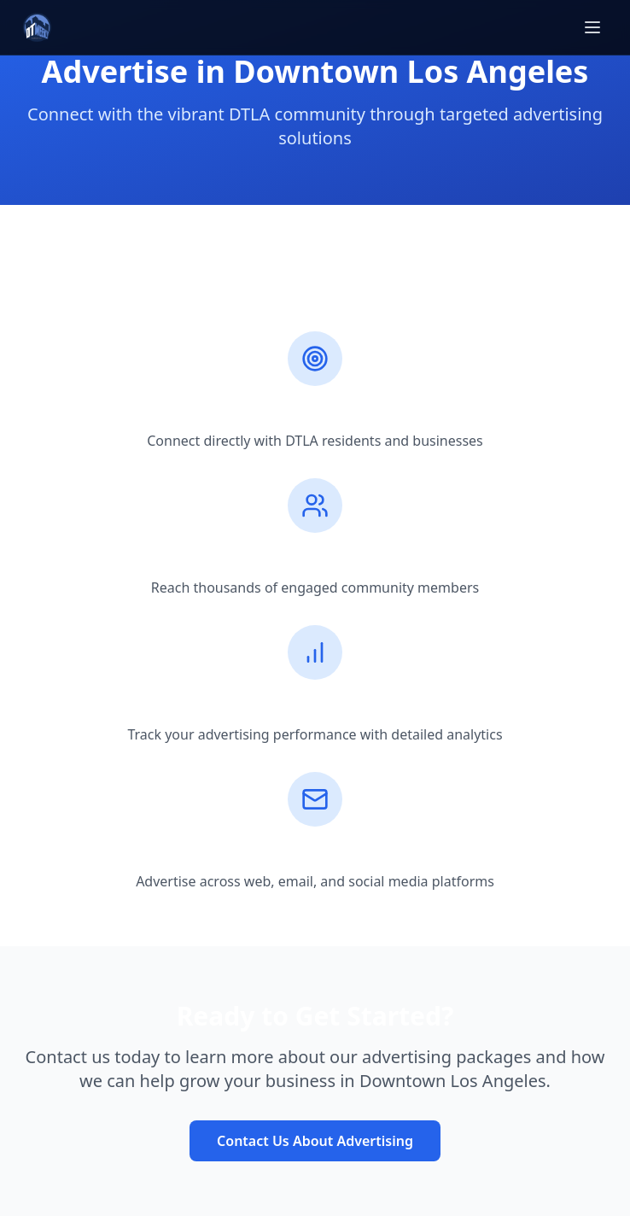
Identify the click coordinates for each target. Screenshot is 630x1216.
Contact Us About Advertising (315, 1140)
